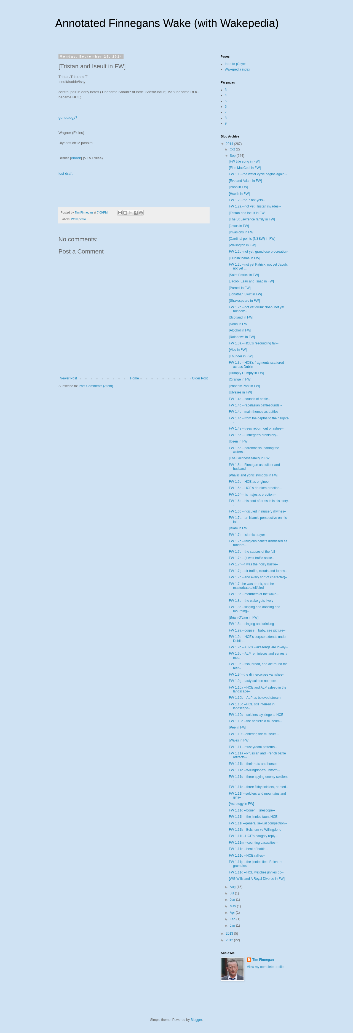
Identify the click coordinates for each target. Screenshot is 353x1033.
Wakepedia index (237, 69)
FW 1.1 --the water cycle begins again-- (258, 174)
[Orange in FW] (240, 379)
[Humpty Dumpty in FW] (246, 373)
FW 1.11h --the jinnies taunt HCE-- (254, 817)
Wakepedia (78, 219)
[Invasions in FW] (241, 232)
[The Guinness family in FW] (250, 458)
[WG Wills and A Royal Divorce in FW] (257, 879)
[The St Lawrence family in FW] (252, 219)
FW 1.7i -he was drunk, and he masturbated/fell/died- (251, 586)
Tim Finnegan (263, 960)
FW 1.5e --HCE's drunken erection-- (255, 488)
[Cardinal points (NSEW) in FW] (252, 239)
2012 (230, 940)
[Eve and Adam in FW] (245, 181)
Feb (233, 919)
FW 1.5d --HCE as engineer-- (250, 482)
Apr (233, 913)
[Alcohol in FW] (240, 330)
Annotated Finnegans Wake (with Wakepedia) (167, 23)
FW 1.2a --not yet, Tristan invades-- (255, 206)
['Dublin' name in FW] (244, 258)
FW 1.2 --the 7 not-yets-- (247, 200)
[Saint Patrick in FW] (244, 275)
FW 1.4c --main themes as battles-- (254, 412)
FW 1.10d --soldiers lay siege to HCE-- (257, 715)
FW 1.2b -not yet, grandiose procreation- (258, 251)
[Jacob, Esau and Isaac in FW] (251, 281)
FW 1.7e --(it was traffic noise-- (251, 558)
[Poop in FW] (238, 187)
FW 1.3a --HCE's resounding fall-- (254, 343)
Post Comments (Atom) (96, 386)
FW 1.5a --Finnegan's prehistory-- (253, 435)
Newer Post (68, 378)
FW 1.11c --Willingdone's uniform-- (254, 770)
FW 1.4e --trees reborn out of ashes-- (256, 428)
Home (134, 378)
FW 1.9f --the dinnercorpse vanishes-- (256, 674)
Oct (233, 149)
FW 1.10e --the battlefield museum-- (255, 721)
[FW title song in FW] (244, 161)
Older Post (200, 378)
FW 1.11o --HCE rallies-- (247, 855)
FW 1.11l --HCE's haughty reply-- (253, 836)
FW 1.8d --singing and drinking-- (252, 624)
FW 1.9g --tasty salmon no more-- (253, 681)
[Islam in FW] (238, 528)
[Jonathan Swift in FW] (245, 294)
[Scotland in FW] (241, 317)
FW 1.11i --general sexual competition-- (258, 823)
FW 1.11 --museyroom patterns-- (253, 747)
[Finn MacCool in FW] (245, 168)
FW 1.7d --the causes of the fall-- (253, 552)
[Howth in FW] (239, 194)
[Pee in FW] (237, 727)
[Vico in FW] (238, 350)
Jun (233, 900)
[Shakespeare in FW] (244, 301)
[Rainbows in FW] (242, 337)
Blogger (196, 1020)
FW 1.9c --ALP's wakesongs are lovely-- (258, 647)
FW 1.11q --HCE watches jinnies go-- (256, 872)
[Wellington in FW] (242, 245)
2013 (230, 933)
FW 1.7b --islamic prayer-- (248, 535)
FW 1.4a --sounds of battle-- (249, 399)
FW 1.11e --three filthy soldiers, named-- (258, 787)
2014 (230, 144)
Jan (233, 925)
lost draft (65, 173)
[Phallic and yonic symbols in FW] (253, 475)
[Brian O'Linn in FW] (243, 617)
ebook (76, 158)
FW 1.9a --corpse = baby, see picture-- (257, 630)
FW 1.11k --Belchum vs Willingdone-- (256, 830)
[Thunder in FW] (241, 356)
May (233, 906)
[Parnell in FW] (240, 288)
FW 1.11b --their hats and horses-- (254, 764)
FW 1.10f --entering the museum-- (254, 734)
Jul (232, 893)
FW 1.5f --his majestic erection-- (252, 495)
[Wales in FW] (239, 740)
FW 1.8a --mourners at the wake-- (254, 594)
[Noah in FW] (238, 324)
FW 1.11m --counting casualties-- (253, 843)
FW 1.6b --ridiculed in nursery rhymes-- (257, 511)
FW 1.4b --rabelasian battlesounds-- (255, 405)
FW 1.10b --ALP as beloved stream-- (256, 698)
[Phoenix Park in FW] (244, 386)
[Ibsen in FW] (238, 441)
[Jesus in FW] (239, 226)
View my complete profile (265, 967)
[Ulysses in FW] (240, 392)
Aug (233, 887)
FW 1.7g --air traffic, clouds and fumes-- (258, 571)
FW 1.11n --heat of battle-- (248, 849)
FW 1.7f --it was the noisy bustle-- (253, 564)
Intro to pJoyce (236, 64)
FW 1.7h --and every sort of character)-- (258, 577)
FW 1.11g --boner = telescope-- (252, 810)
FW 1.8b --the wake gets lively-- (252, 601)
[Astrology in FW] (241, 804)
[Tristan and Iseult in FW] (247, 213)
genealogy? (67, 117)
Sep (233, 156)
